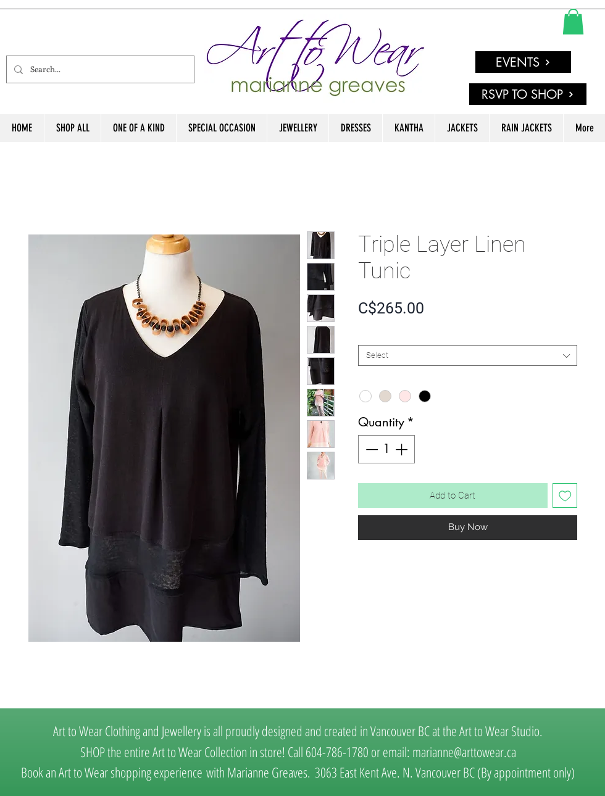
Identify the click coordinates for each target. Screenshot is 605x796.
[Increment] (402, 449)
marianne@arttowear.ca (464, 751)
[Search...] (99, 69)
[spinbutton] (386, 449)
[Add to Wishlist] (565, 495)
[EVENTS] (523, 62)
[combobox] (467, 355)
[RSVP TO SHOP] (527, 94)
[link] (573, 22)
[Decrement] (370, 449)
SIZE (369, 334)
